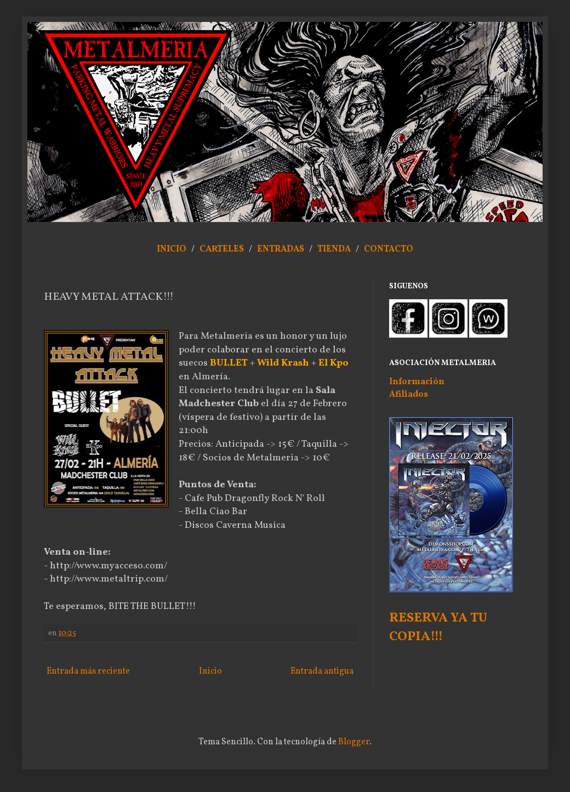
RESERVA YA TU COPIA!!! (438, 627)
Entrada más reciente (88, 671)
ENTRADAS (280, 249)
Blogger (353, 742)
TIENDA (334, 249)
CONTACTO (388, 249)
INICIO (171, 249)
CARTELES (222, 249)
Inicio (210, 671)
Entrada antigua (322, 671)
